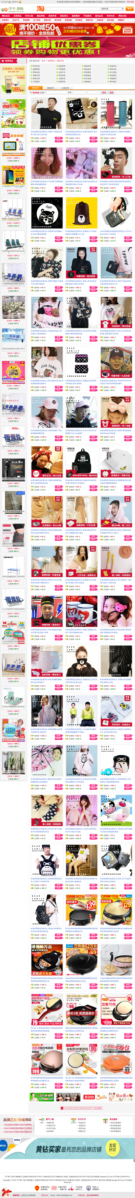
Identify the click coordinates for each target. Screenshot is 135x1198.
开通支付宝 (51, 1126)
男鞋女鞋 (122, 16)
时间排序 (35, 88)
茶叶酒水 (113, 82)
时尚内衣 (111, 16)
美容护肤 (52, 16)
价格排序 (65, 88)
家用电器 (68, 20)
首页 (43, 61)
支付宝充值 (51, 1128)
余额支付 (82, 1126)
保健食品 (87, 82)
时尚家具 (78, 20)
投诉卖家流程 (116, 1126)
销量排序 (50, 88)
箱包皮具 (99, 16)
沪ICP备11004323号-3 (121, 1177)
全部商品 (17, 16)
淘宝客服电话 (116, 1131)
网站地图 (130, 2)
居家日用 (47, 20)
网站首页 (6, 16)
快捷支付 (82, 1123)
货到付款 (82, 1128)
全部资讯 (5, 20)
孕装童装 (26, 20)
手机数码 (87, 16)
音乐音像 (110, 20)
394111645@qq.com (64, 1195)
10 (88, 1108)
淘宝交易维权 (116, 1123)
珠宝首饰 (57, 20)
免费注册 (50, 1123)
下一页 (93, 1108)
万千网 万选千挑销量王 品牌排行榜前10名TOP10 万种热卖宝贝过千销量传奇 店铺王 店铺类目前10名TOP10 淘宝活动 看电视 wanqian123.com (59, 1177)
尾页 (99, 1108)
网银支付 (82, 1131)
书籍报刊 (121, 20)
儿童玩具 (99, 20)
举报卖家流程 (116, 1128)
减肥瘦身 (76, 16)
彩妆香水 (64, 16)
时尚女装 (29, 16)
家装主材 (89, 20)
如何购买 (50, 1131)
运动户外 (15, 20)
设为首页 (4, 2)
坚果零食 (62, 82)
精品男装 (41, 16)
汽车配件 (36, 82)
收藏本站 (15, 2)
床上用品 (36, 20)
